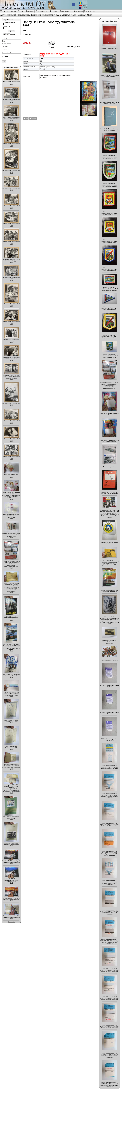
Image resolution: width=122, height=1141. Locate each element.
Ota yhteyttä (6, 52)
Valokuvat (78, 11)
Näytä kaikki (11, 922)
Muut (89, 15)
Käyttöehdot (6, 44)
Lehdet (21, 11)
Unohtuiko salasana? (9, 34)
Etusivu (4, 38)
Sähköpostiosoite (9, 22)
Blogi (3, 41)
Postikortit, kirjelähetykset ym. (45, 15)
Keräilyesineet (65, 11)
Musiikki (30, 11)
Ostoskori (5, 46)
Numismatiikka (23, 15)
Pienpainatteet (42, 11)
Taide (73, 15)
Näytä (11, 84)
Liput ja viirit (90, 11)
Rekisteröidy (7, 33)
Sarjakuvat (12, 11)
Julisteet (54, 11)
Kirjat (3, 11)
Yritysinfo (5, 49)
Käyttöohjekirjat (7, 15)
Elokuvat (82, 15)
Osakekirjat (65, 15)
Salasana (6, 26)
